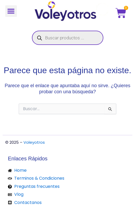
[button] (11, 11)
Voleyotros (34, 142)
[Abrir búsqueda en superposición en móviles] (67, 38)
